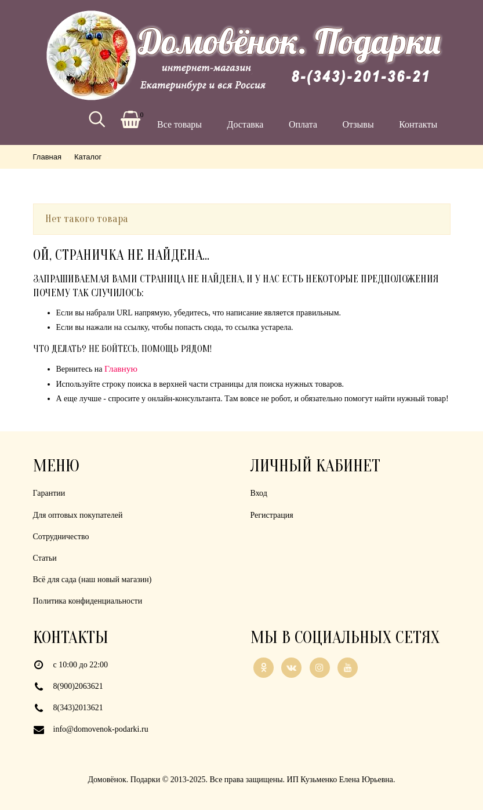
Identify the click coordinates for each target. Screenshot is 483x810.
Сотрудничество (61, 536)
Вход (258, 493)
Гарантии (49, 493)
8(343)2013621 (78, 707)
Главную (120, 368)
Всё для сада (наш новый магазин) (92, 579)
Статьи (45, 558)
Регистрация (271, 515)
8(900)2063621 (78, 686)
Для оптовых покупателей (78, 515)
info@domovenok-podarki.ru (100, 729)
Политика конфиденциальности (88, 601)
